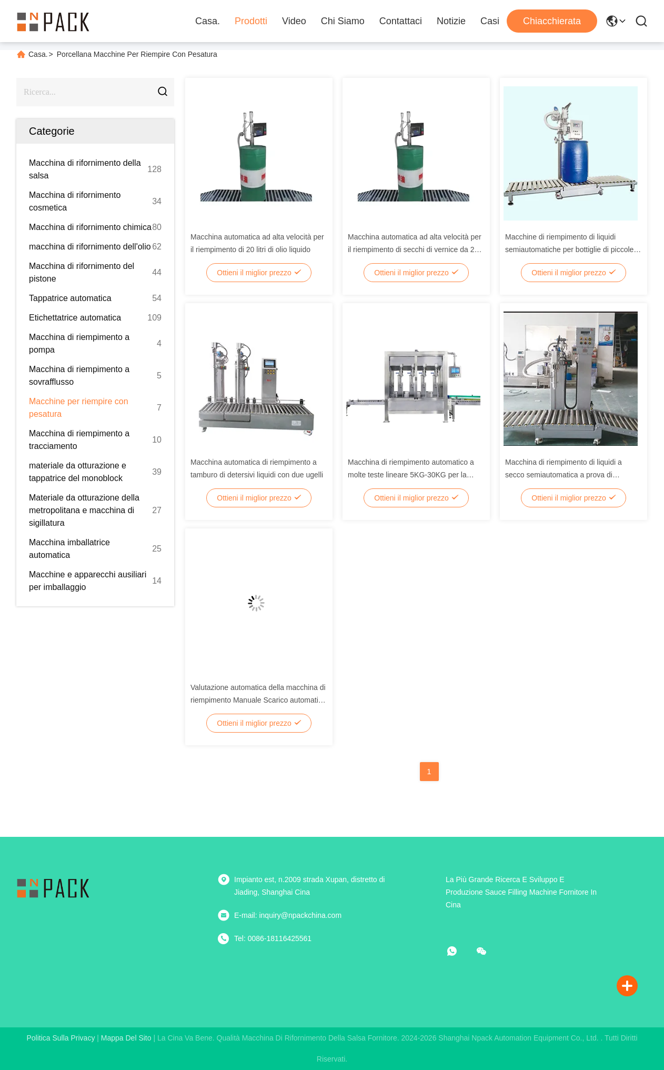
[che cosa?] (459, 951)
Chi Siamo (343, 21)
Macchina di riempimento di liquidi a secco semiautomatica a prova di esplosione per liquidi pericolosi (563, 475)
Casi (489, 21)
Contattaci (400, 21)
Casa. (207, 21)
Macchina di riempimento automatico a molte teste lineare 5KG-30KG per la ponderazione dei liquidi (411, 475)
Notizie (451, 21)
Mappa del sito (126, 1038)
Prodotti (251, 21)
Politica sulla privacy (60, 1038)
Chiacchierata (552, 21)
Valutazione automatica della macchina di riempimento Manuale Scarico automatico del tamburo (258, 700)
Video (294, 21)
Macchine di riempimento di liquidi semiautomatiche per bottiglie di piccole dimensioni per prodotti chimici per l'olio (569, 249)
